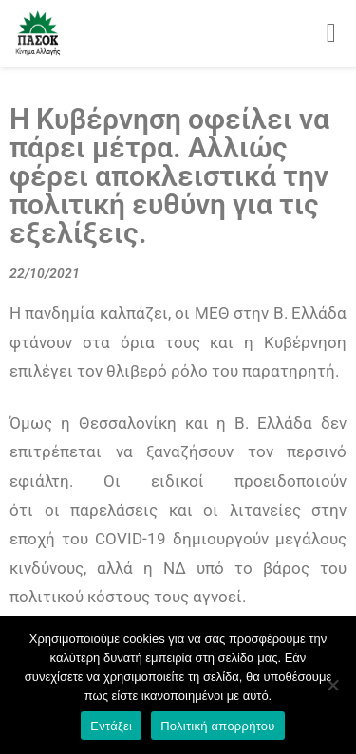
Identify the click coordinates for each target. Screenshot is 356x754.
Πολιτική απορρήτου (217, 726)
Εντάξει (111, 726)
